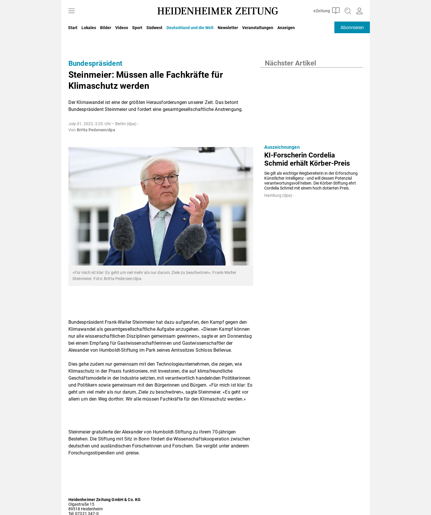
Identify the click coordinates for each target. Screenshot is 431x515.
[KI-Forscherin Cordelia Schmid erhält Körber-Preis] (311, 104)
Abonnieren (352, 27)
